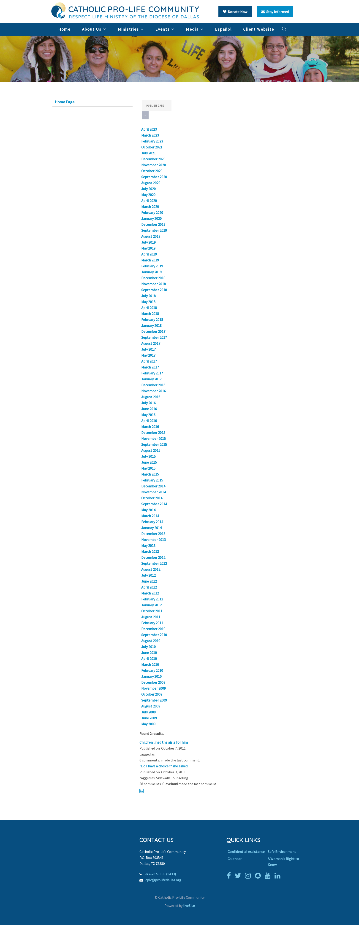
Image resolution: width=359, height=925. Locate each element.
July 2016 (148, 403)
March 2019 (150, 260)
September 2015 (154, 444)
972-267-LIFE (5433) (160, 874)
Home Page (64, 102)
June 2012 (149, 581)
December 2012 (153, 557)
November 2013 (153, 539)
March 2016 (150, 426)
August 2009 (150, 706)
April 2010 (149, 658)
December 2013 (153, 533)
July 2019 (148, 242)
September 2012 (154, 563)
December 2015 (153, 432)
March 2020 (150, 206)
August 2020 (150, 182)
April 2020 (149, 200)
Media (192, 29)
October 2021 (151, 147)
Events (162, 29)
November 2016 (153, 391)
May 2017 (148, 355)
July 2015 (148, 456)
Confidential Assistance (246, 851)
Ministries (128, 29)
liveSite (189, 905)
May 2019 (148, 248)
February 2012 (152, 599)
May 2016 (148, 414)
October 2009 (151, 694)
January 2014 (151, 527)
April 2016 (149, 420)
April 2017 (149, 361)
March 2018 (150, 313)
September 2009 (154, 700)
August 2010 (150, 640)
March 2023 (150, 135)
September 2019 (154, 230)
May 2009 (148, 724)
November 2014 (153, 492)
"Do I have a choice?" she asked (163, 766)
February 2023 (152, 141)
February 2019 (152, 266)
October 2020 (151, 171)
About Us (91, 29)
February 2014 (152, 521)
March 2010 (150, 664)
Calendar (235, 858)
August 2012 (150, 569)
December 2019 (153, 224)
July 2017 (148, 349)
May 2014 (148, 510)
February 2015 (152, 480)
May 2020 (148, 194)
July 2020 (148, 188)
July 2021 (148, 153)
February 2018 (152, 319)
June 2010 (149, 652)
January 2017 (151, 379)
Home (64, 29)
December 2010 (153, 629)
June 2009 (149, 718)
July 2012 (148, 575)
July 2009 (148, 712)
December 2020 (153, 159)
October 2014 (151, 498)
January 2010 (151, 676)
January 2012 (151, 605)
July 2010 (148, 646)
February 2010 (152, 670)
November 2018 (153, 284)
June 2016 (149, 408)
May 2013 (148, 545)
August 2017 (150, 343)
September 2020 (154, 177)
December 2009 (153, 682)
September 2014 (154, 504)
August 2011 (150, 617)
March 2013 (150, 551)
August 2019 (150, 236)
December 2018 (153, 278)
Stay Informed (275, 11)
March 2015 (150, 474)
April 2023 (149, 129)
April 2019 (149, 254)
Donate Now (235, 11)
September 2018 (154, 290)
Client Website (258, 29)
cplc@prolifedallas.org (163, 880)
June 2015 (149, 462)
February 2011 (152, 623)
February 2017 (152, 373)
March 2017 (150, 367)
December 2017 (153, 331)
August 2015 (150, 450)
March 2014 (150, 516)
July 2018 (148, 295)
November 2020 (153, 165)
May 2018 (148, 301)
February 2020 (152, 212)
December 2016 (153, 385)
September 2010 (154, 634)
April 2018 (149, 307)
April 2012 (149, 587)
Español (223, 29)
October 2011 (151, 611)
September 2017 (154, 337)
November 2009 (153, 688)
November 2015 (153, 438)
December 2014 (153, 486)
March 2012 (150, 593)
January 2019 (151, 272)
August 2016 (150, 397)
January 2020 (151, 218)
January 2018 (151, 325)
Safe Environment (282, 851)
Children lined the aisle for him (163, 742)
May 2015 (148, 468)
